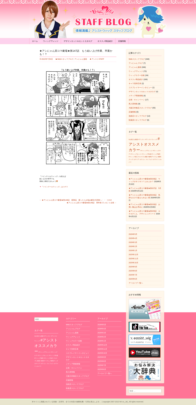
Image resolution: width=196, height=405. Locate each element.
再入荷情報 (133, 104)
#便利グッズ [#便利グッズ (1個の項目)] (54, 361)
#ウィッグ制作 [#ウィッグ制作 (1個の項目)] (155, 154)
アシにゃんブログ (136, 63)
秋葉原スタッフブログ (137, 120)
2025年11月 (133, 259)
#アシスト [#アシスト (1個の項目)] (141, 139)
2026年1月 (133, 250)
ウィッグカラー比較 (137, 75)
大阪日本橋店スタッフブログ (140, 108)
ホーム (35, 41)
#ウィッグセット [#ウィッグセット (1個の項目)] (136, 154)
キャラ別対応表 (135, 83)
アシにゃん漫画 (80, 59)
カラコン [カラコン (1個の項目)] (142, 159)
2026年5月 (133, 234)
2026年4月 (133, 238)
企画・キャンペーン (137, 100)
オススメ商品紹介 (105, 41)
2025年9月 (133, 267)
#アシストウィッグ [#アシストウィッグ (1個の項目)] (151, 139)
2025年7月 (133, 275)
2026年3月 (133, 242)
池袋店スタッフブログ (137, 116)
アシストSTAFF (98, 59)
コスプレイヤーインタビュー (140, 87)
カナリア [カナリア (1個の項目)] (136, 159)
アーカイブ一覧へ (136, 283)
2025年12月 (133, 254)
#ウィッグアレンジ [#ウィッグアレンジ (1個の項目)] (146, 150)
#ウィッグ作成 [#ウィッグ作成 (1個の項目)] (146, 154)
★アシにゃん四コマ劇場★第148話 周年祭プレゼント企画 (91, 203)
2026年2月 (133, 246)
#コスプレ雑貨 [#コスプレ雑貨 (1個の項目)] (143, 156)
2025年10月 (133, 263)
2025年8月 (133, 271)
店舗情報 (122, 41)
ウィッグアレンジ (50, 41)
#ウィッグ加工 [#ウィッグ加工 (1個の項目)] (133, 156)
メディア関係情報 (136, 96)
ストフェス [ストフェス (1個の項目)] (149, 159)
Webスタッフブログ (65, 59)
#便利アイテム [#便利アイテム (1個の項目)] (152, 156)
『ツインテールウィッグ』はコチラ (54, 187)
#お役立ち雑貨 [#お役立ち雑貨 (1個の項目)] (133, 139)
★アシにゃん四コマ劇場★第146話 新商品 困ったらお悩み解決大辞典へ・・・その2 (75, 200)
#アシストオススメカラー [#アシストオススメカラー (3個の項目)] (144, 144)
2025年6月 (133, 279)
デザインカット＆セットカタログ (78, 41)
